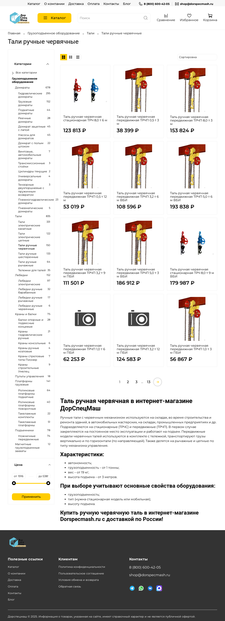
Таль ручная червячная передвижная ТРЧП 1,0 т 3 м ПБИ (191, 349)
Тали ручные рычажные (27, 263)
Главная (14, 33)
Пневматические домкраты (30, 209)
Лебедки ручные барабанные (30, 291)
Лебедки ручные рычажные (30, 299)
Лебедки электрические (29, 282)
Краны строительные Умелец (28, 368)
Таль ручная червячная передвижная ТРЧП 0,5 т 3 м (138, 120)
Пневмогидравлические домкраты (36, 201)
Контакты (111, 4)
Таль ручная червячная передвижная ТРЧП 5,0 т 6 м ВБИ (191, 196)
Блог (127, 4)
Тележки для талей (32, 270)
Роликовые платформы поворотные (27, 405)
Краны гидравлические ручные (30, 335)
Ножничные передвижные (28, 437)
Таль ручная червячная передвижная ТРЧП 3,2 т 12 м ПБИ (138, 349)
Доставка (76, 4)
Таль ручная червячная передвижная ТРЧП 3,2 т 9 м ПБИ (84, 273)
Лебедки (21, 275)
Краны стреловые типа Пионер (31, 358)
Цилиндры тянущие (32, 171)
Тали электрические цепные (29, 237)
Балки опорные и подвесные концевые (30, 323)
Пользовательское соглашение (81, 573)
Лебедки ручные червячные (30, 307)
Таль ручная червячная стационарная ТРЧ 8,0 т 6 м (85, 118)
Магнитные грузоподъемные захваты (27, 448)
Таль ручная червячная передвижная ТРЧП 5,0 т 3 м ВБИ (138, 273)
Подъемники (24, 430)
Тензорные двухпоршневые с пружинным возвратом (31, 190)
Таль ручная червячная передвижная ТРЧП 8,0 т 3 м (191, 120)
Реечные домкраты (25, 120)
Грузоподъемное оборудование (54, 33)
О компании (54, 4)
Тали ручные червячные (27, 247)
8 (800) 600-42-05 (154, 4)
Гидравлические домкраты (30, 95)
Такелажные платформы (27, 423)
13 (148, 382)
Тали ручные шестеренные (28, 255)
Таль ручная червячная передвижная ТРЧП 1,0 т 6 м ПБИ (84, 349)
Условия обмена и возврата (78, 580)
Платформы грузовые (23, 383)
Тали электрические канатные (29, 225)
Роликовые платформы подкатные (26, 394)
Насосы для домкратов (26, 136)
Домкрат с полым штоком (30, 145)
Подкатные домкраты (26, 111)
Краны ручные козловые (28, 349)
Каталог (34, 4)
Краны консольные (32, 343)
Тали (90, 33)
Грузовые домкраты (25, 103)
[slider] (14, 483)
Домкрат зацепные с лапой (32, 128)
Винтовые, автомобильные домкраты (29, 155)
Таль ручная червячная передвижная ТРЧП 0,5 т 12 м (85, 196)
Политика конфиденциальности (81, 567)
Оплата (94, 4)
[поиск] (146, 18)
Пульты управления (29, 376)
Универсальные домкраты (29, 178)
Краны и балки (26, 314)
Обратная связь (69, 586)
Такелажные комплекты (27, 415)
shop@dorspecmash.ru (194, 4)
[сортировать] (197, 57)
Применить (31, 497)
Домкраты (22, 87)
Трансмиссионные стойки (31, 165)
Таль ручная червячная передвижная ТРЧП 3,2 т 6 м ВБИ (138, 196)
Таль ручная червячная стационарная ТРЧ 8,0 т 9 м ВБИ (192, 273)
